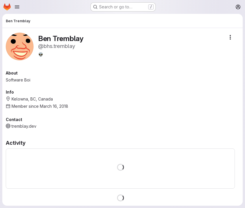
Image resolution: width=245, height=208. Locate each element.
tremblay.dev (24, 126)
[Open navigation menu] (17, 7)
